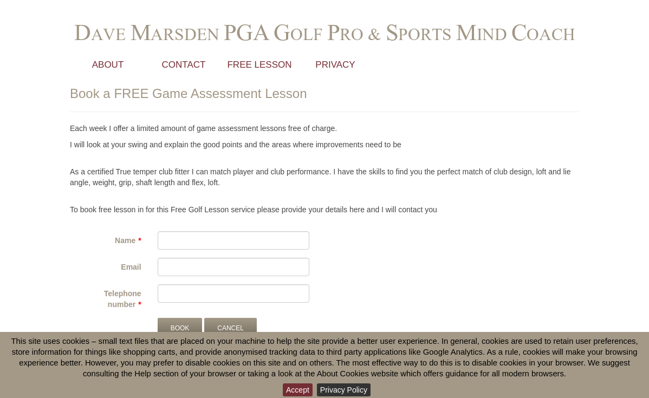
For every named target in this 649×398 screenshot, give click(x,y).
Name (125, 240)
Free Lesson (259, 65)
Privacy (335, 65)
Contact (184, 65)
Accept (297, 390)
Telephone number (122, 299)
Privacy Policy (343, 390)
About (108, 65)
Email (131, 267)
